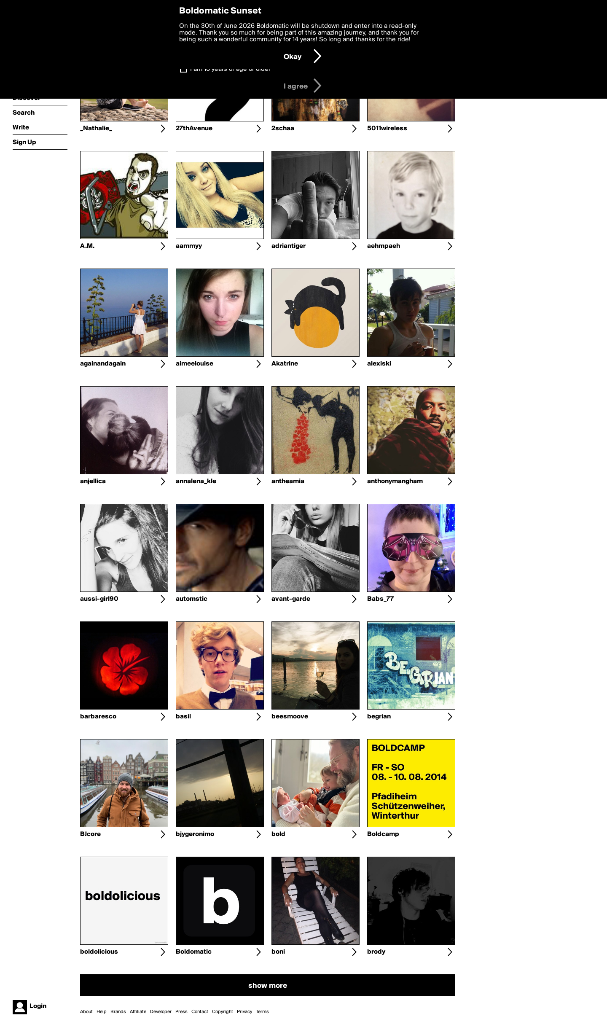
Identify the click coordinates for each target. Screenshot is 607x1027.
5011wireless (387, 128)
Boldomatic (194, 952)
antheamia (287, 481)
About (86, 1011)
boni (278, 952)
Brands (118, 1011)
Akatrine (284, 363)
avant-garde (290, 599)
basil (183, 716)
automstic (191, 599)
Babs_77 (380, 599)
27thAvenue (194, 128)
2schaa (282, 128)
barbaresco (98, 716)
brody (376, 952)
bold (278, 834)
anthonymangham (395, 481)
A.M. (87, 246)
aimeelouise (194, 363)
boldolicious (99, 952)
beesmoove (289, 716)
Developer (161, 1011)
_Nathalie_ (96, 128)
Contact (199, 1011)
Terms (262, 1011)
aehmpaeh (383, 246)
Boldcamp (383, 834)
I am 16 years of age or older (230, 69)
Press (181, 1011)
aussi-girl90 (99, 599)
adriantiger (288, 246)
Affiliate (138, 1011)
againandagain (103, 363)
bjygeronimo (195, 834)
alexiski (379, 363)
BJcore (90, 834)
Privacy (244, 1011)
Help (102, 1011)
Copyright (222, 1011)
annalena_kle (196, 481)
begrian (379, 716)
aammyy (189, 246)
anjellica (93, 481)
